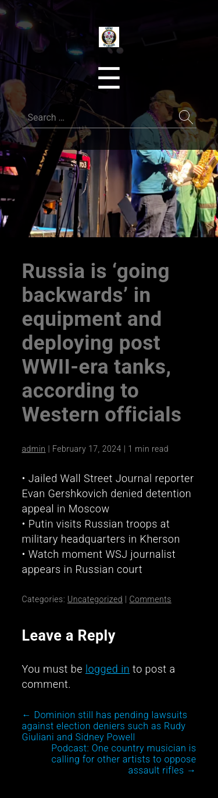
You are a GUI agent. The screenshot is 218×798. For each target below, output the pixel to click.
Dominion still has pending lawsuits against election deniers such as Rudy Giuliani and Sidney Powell (105, 726)
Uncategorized (95, 599)
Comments (150, 599)
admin (34, 449)
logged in (107, 669)
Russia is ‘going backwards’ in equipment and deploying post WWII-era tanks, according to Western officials (102, 343)
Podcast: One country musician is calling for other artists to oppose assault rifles (123, 759)
